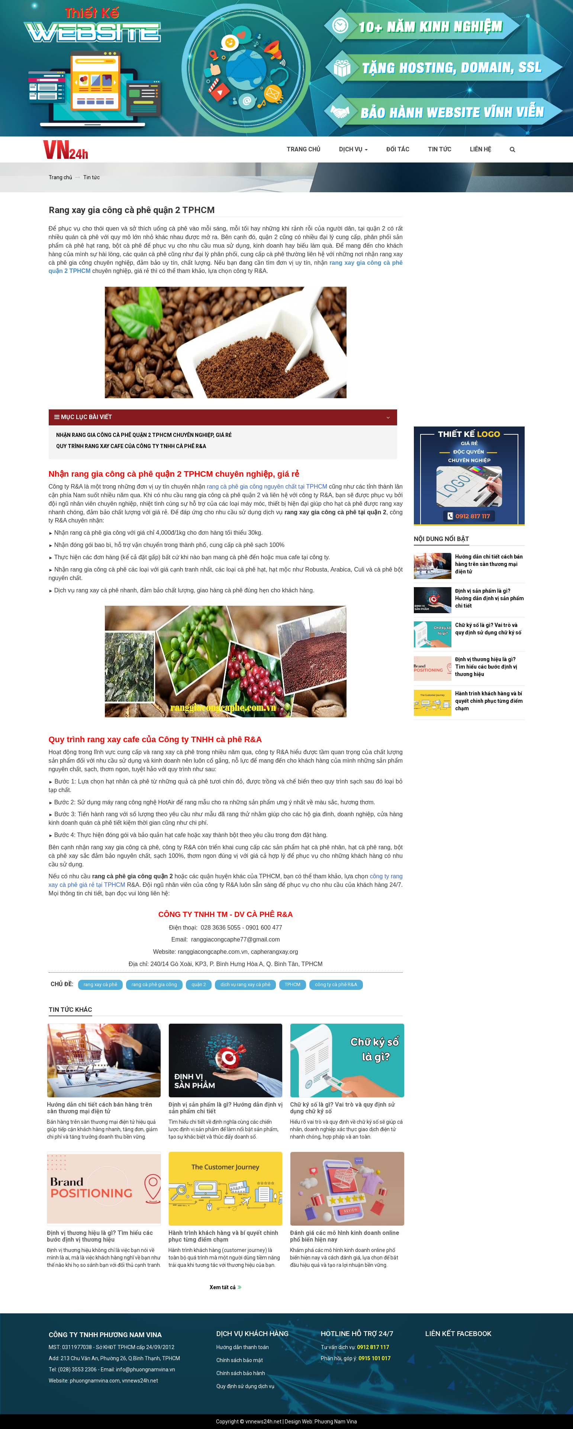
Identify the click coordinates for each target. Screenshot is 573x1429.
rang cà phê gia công (154, 984)
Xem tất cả (223, 1287)
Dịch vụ (353, 149)
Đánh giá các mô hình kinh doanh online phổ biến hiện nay (344, 1236)
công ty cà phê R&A (336, 984)
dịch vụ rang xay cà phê (245, 984)
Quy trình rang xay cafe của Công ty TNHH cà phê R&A (131, 446)
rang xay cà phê (100, 984)
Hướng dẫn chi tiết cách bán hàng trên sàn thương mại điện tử (99, 1108)
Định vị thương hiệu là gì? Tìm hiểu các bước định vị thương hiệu (100, 1236)
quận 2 (198, 984)
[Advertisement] (469, 315)
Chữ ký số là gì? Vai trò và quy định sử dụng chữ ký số (342, 1108)
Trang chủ (304, 149)
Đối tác (397, 149)
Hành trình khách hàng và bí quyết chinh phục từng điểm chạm (223, 1236)
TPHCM (292, 984)
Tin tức (439, 149)
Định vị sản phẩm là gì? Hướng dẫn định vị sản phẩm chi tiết (225, 1108)
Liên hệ (480, 149)
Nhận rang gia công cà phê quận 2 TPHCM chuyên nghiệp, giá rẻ (144, 435)
